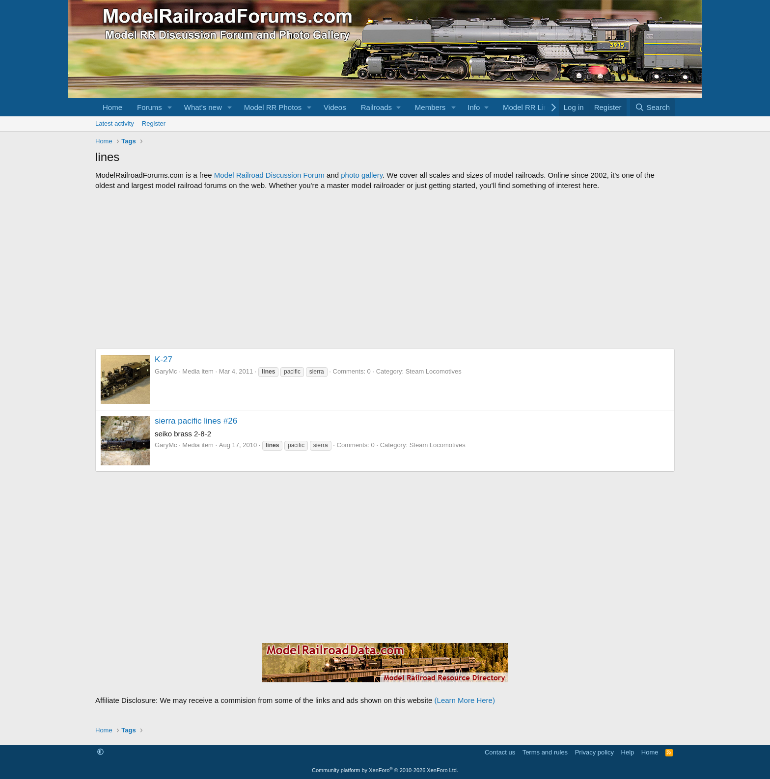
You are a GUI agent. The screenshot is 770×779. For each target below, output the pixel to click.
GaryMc (166, 371)
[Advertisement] (385, 269)
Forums (149, 107)
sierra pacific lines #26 (196, 421)
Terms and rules (545, 752)
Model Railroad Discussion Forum (269, 175)
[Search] (652, 107)
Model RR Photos (273, 107)
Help (627, 752)
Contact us (500, 752)
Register (153, 123)
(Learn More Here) (465, 700)
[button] (170, 107)
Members (430, 107)
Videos (335, 107)
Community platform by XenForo (385, 770)
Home (112, 107)
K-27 (163, 359)
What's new (203, 107)
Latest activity (114, 123)
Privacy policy (594, 752)
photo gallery (362, 175)
